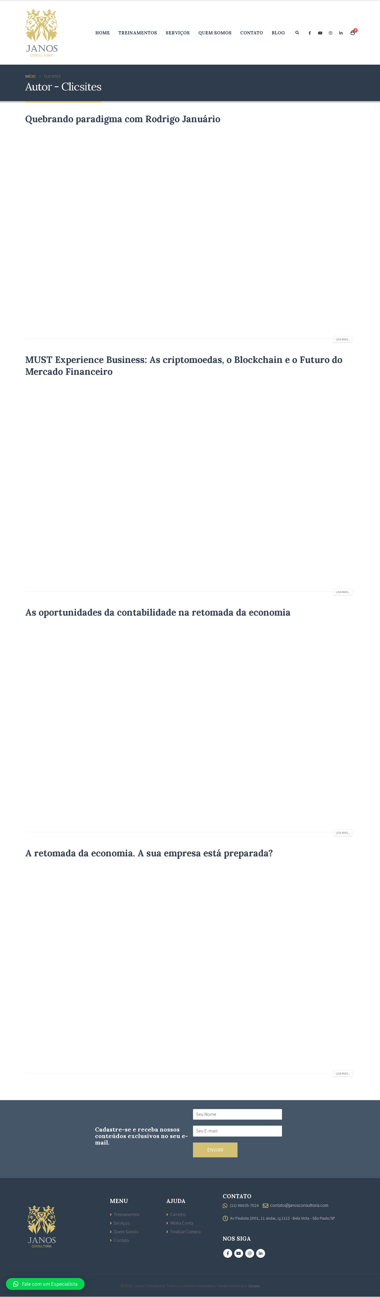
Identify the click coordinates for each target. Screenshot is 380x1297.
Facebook (227, 1253)
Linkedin (260, 1253)
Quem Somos (215, 33)
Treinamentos (137, 33)
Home (102, 33)
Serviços (178, 33)
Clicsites (254, 1286)
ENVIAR (215, 1150)
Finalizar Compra (186, 1232)
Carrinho (178, 1215)
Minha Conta (182, 1223)
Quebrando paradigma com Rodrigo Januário (122, 119)
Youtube (238, 1253)
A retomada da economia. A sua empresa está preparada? (149, 853)
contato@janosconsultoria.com (301, 1205)
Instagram (249, 1253)
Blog (278, 33)
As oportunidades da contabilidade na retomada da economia (158, 612)
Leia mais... (343, 339)
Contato (251, 33)
